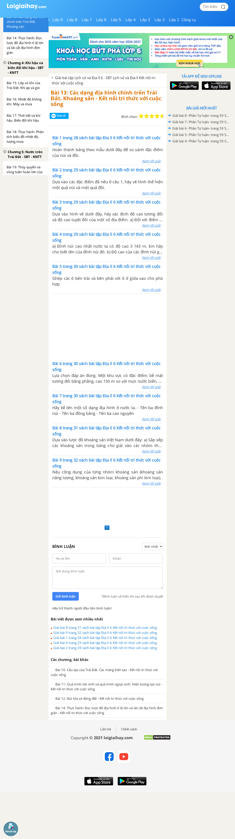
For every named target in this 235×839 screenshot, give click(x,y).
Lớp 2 (159, 19)
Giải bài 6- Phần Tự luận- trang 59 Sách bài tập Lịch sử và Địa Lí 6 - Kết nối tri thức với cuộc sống (200, 128)
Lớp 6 (101, 19)
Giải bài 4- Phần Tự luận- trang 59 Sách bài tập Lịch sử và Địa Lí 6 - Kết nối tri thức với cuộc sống (200, 141)
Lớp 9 (58, 19)
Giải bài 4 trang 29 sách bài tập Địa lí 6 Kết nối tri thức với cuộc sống (105, 642)
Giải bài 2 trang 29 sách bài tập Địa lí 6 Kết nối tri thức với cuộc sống (105, 648)
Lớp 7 (87, 19)
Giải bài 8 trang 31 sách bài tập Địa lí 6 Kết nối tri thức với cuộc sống (105, 627)
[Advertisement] (108, 327)
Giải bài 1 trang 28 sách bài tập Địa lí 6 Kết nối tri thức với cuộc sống (105, 637)
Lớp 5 (116, 19)
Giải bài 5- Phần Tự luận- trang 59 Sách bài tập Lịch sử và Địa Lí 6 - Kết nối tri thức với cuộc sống (200, 134)
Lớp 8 (72, 19)
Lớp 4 (130, 19)
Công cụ (189, 19)
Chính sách (129, 729)
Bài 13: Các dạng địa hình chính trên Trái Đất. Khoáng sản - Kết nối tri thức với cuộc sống (106, 98)
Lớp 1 (174, 19)
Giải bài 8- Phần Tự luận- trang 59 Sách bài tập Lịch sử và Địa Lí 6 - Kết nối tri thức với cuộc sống (200, 115)
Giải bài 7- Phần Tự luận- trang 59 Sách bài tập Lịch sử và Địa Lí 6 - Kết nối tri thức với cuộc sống (200, 122)
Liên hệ (105, 729)
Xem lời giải (151, 161)
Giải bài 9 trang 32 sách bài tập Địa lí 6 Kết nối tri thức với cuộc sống (105, 632)
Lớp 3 (145, 19)
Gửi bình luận (65, 596)
